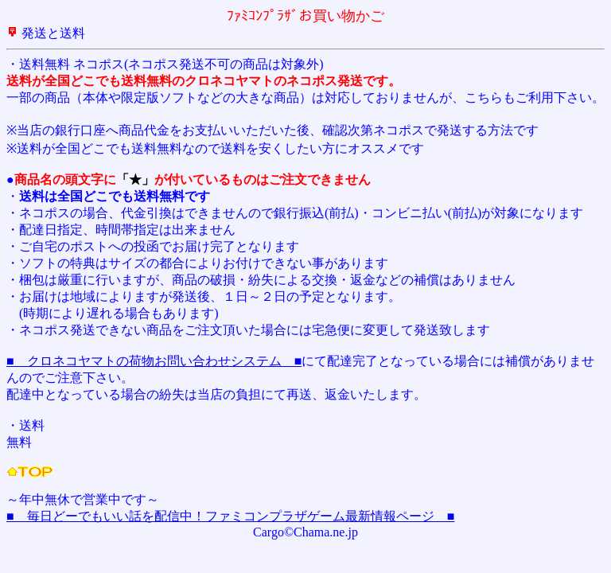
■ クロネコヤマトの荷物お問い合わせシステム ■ (154, 361)
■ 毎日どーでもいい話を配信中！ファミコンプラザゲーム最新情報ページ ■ (230, 516)
